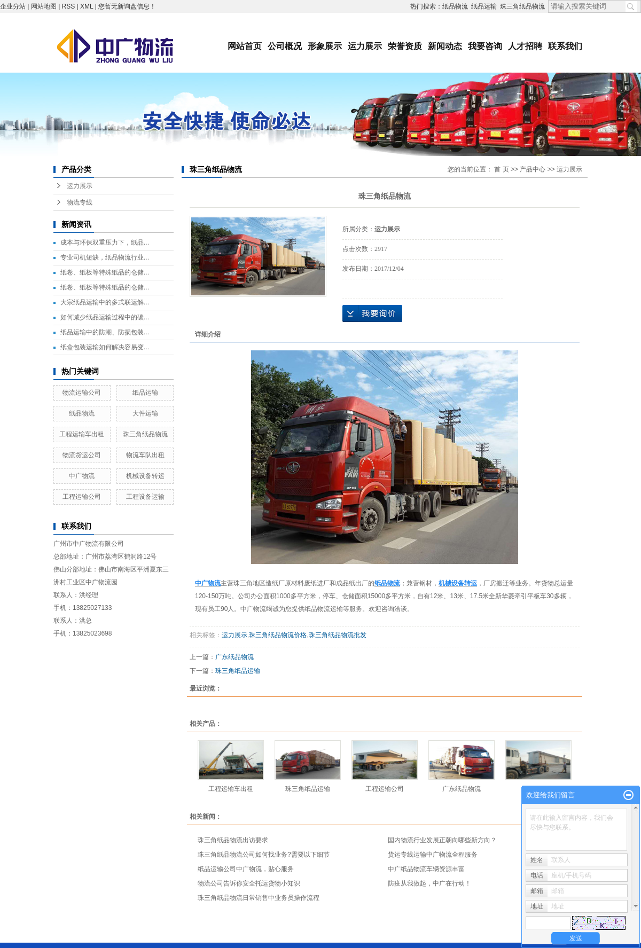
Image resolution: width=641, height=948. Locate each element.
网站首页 (245, 46)
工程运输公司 (81, 496)
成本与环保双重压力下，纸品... (104, 242)
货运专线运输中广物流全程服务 (433, 854)
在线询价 (372, 313)
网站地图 (44, 6)
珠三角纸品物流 (522, 6)
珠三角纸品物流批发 (337, 635)
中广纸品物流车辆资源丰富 (426, 869)
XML (86, 6)
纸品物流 (455, 6)
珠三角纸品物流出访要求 (233, 840)
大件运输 (145, 413)
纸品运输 (484, 6)
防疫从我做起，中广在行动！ (429, 883)
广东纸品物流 (234, 657)
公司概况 (285, 46)
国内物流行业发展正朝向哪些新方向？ (442, 840)
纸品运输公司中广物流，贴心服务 (246, 869)
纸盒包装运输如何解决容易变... (104, 347)
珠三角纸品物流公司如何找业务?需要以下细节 (264, 854)
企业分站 (13, 6)
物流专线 (79, 202)
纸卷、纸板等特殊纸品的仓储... (104, 272)
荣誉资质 (405, 46)
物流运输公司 (81, 392)
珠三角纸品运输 (237, 671)
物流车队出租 (145, 455)
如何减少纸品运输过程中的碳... (104, 317)
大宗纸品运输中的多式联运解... (104, 302)
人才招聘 (525, 46)
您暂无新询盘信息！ (127, 6)
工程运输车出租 (81, 434)
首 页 (501, 169)
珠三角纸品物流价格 (278, 635)
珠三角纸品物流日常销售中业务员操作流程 (258, 898)
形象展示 (325, 46)
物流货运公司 (81, 455)
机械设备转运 (145, 476)
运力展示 (365, 46)
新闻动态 (445, 46)
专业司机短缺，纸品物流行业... (104, 257)
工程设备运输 (145, 496)
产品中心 (532, 169)
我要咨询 (485, 46)
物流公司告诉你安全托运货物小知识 (249, 883)
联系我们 (565, 46)
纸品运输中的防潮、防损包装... (104, 332)
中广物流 (82, 476)
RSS (68, 6)
